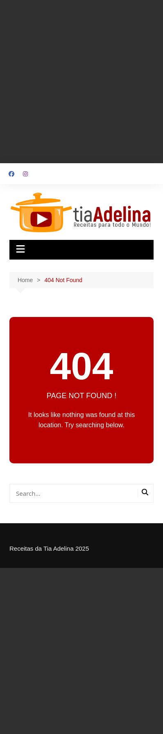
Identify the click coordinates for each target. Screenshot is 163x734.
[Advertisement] (81, 81)
